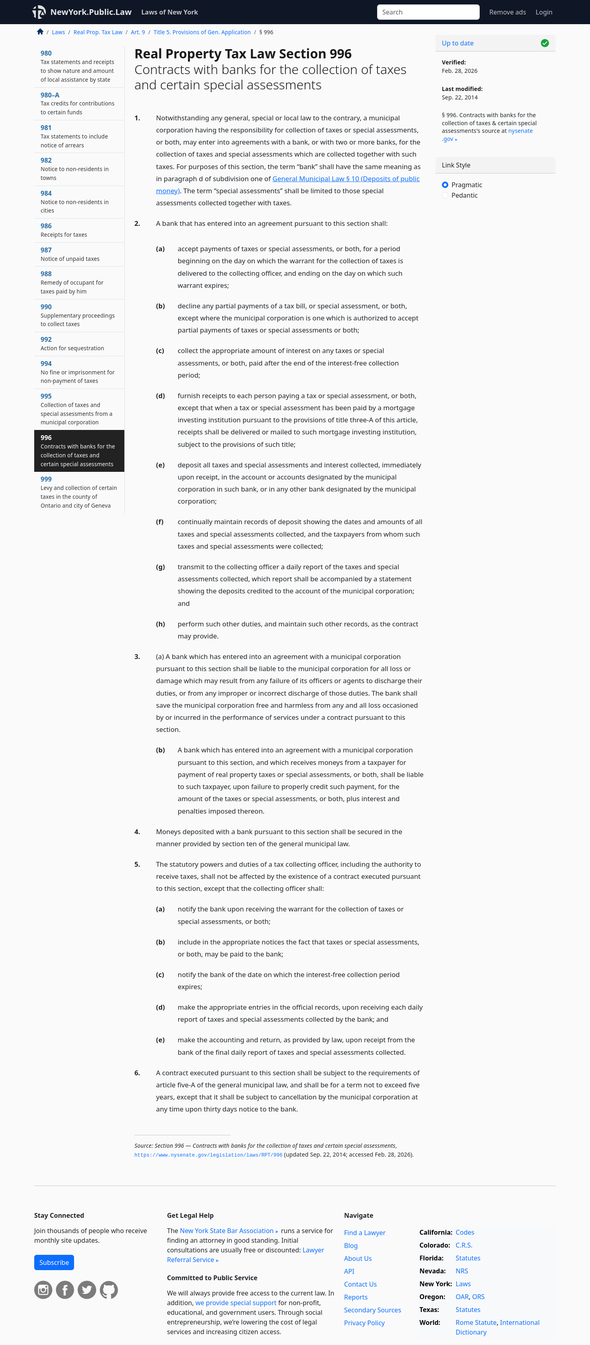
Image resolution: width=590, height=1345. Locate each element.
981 (74, 136)
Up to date (458, 43)
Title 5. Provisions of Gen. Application (202, 32)
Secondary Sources (372, 1310)
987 (70, 254)
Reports (356, 1297)
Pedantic (465, 195)
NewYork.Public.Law (91, 11)
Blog (351, 1245)
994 (78, 372)
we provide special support (236, 1302)
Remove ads (507, 12)
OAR (462, 1296)
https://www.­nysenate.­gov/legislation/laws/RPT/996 (208, 1155)
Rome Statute (476, 1322)
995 (77, 409)
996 (78, 450)
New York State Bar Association (227, 1230)
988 (72, 282)
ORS (478, 1296)
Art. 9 (138, 32)
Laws (58, 32)
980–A (77, 103)
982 (75, 169)
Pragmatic (467, 184)
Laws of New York (169, 12)
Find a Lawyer (365, 1232)
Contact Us (360, 1284)
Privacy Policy (364, 1322)
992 (72, 343)
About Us (358, 1258)
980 (77, 66)
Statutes (468, 1258)
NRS (462, 1270)
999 (79, 492)
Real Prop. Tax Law (98, 32)
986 (64, 229)
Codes (465, 1232)
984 (75, 202)
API (349, 1271)
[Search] (428, 12)
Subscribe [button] (54, 1262)
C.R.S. (464, 1245)
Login (544, 12)
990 (78, 315)
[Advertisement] (495, 340)
